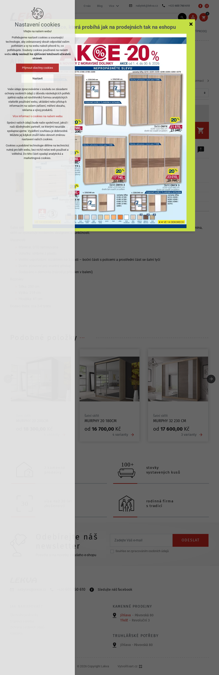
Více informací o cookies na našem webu (37, 116)
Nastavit (38, 78)
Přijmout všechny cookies (37, 67)
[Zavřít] (191, 24)
